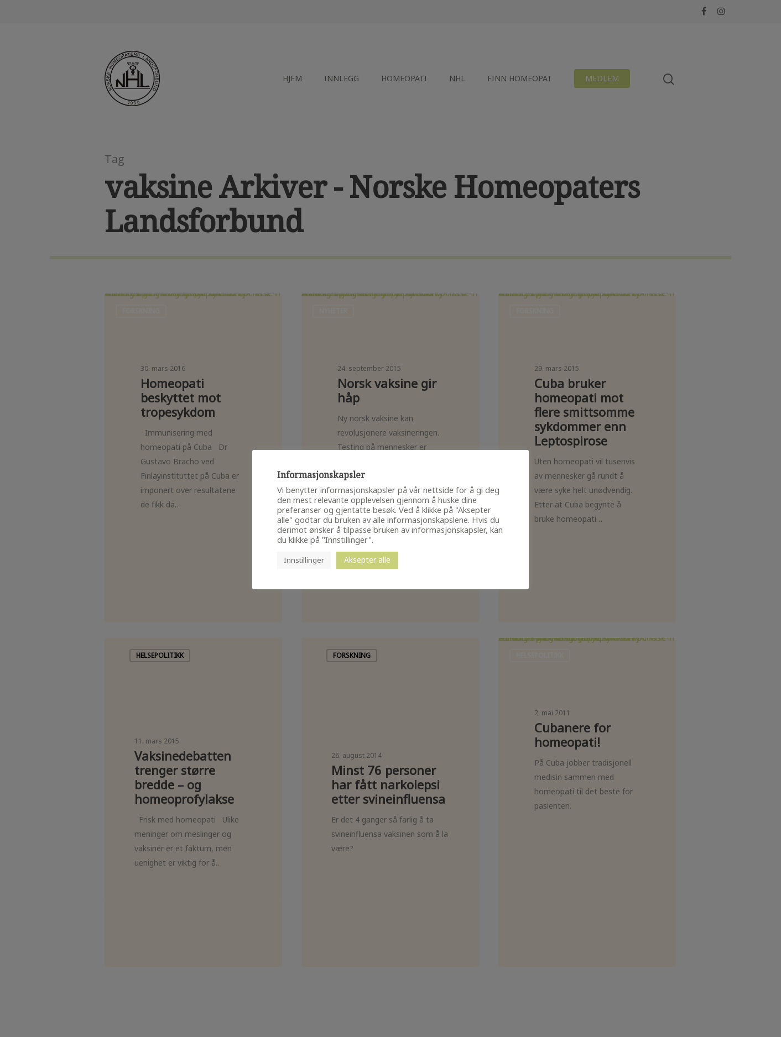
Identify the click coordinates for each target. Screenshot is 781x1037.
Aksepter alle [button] (367, 559)
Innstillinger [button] (304, 560)
